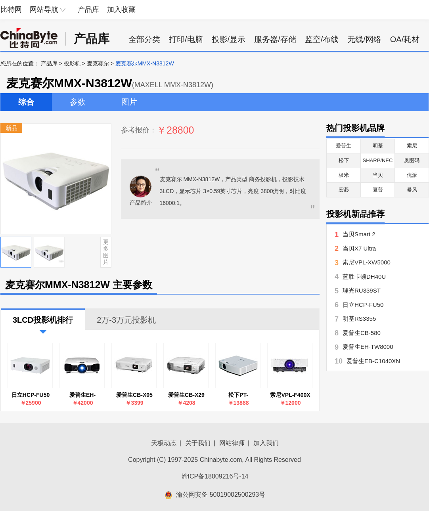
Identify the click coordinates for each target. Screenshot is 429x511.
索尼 (412, 146)
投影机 (72, 63)
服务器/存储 (275, 39)
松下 (344, 160)
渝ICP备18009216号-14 (215, 476)
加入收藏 (121, 9)
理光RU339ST (362, 290)
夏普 (378, 190)
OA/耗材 (404, 39)
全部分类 (144, 39)
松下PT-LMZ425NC (238, 395)
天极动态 (163, 443)
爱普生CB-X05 (134, 395)
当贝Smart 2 (359, 234)
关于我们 (198, 443)
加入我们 (266, 443)
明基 (378, 146)
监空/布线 (322, 39)
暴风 (412, 190)
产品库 (88, 9)
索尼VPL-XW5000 (367, 262)
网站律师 (232, 443)
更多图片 (106, 252)
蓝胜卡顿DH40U (364, 276)
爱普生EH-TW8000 (82, 395)
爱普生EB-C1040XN (373, 361)
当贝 (378, 175)
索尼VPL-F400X (290, 395)
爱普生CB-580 (362, 332)
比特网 (11, 9)
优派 (412, 175)
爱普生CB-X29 (186, 395)
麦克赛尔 (98, 63)
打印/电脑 (186, 39)
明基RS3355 (359, 318)
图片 (129, 102)
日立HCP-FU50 (30, 395)
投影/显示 (229, 39)
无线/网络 (364, 39)
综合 (26, 102)
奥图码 (411, 160)
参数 (78, 102)
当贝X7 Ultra (359, 248)
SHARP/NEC (378, 160)
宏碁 (344, 190)
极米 (344, 175)
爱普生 (343, 146)
